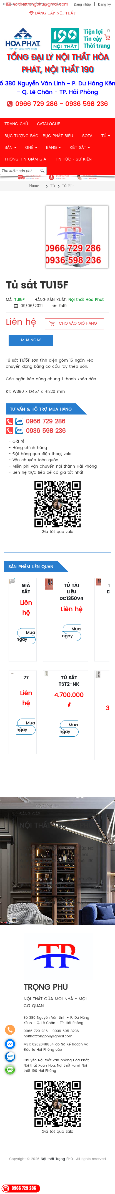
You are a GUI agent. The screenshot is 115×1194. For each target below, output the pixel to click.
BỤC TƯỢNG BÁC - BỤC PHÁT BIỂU (38, 136)
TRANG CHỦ (16, 124)
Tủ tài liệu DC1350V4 (71, 592)
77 (26, 678)
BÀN (10, 147)
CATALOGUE (48, 124)
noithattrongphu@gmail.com (40, 5)
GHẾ (31, 147)
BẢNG (53, 147)
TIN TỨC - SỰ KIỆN (73, 159)
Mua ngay (25, 636)
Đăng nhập (82, 4)
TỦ (105, 136)
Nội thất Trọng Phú (57, 1159)
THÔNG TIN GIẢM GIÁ (25, 159)
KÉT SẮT (80, 147)
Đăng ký (104, 4)
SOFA (87, 136)
